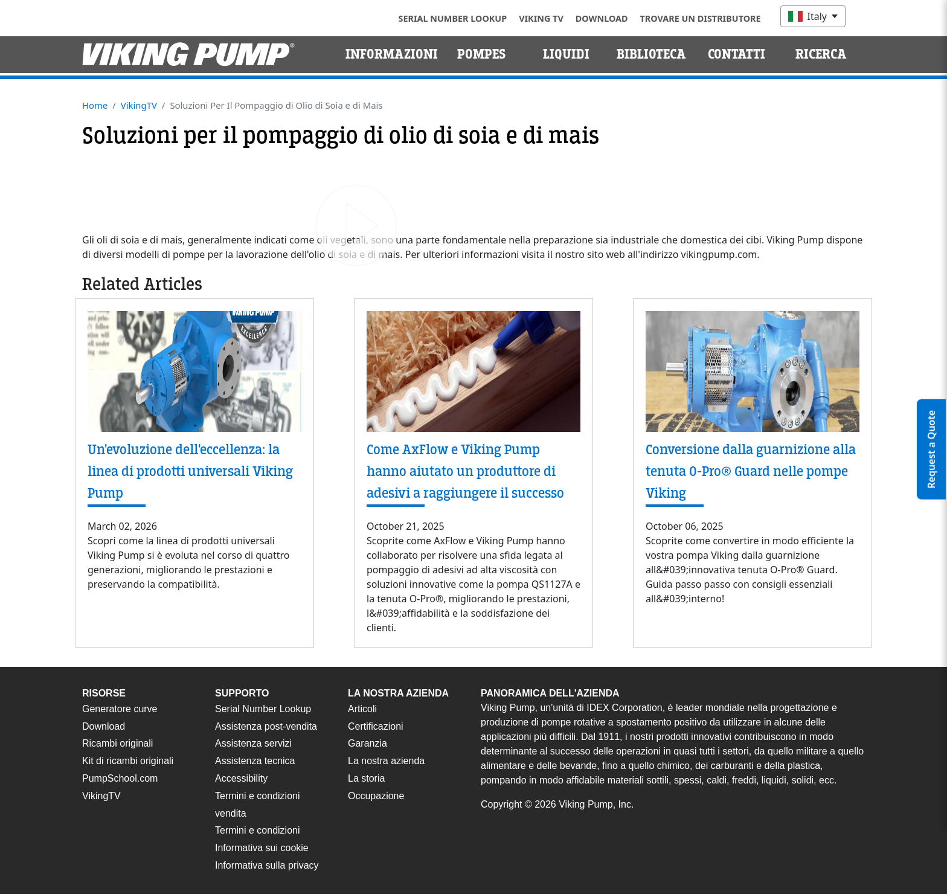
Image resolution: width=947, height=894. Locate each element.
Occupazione (376, 796)
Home (95, 105)
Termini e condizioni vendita (257, 804)
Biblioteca (651, 54)
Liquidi (566, 54)
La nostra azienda (386, 761)
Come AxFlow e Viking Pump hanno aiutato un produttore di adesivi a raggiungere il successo (465, 471)
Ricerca (821, 54)
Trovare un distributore (700, 18)
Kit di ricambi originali (127, 761)
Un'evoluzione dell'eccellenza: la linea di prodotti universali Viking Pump (190, 471)
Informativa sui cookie (262, 848)
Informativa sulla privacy (267, 865)
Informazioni (391, 54)
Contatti (736, 54)
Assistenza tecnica (255, 761)
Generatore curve (120, 709)
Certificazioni (375, 726)
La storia (366, 778)
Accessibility (241, 778)
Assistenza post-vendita (266, 726)
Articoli (362, 709)
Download (602, 18)
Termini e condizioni (257, 830)
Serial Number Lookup (453, 18)
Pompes (481, 54)
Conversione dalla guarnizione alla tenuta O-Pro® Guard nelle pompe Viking (751, 471)
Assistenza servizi (253, 743)
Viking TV (541, 18)
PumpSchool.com (120, 778)
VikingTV (139, 105)
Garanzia (367, 743)
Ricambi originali (117, 743)
